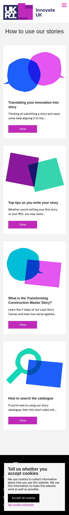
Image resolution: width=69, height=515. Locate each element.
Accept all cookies (23, 497)
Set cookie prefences (21, 504)
